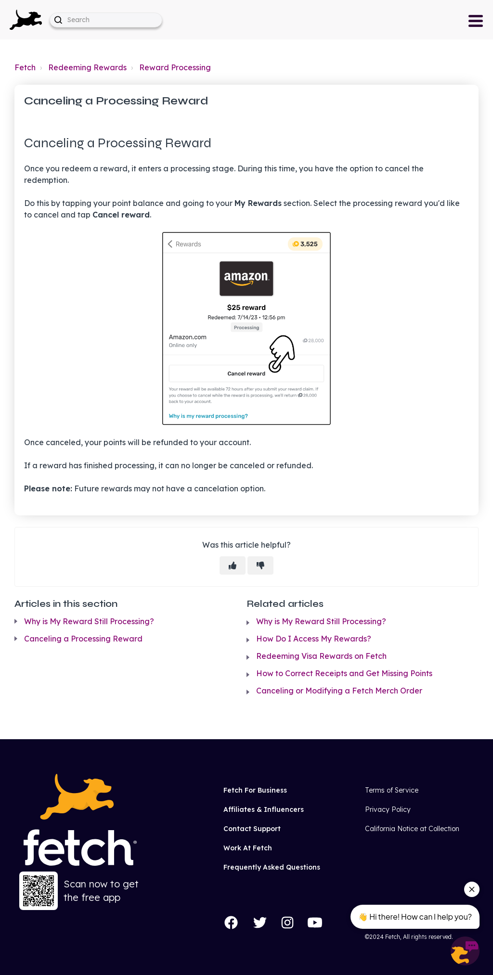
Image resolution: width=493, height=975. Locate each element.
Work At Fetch (247, 848)
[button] (26, 20)
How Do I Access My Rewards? (313, 638)
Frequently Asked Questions (271, 867)
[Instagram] (287, 922)
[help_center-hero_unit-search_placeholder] (106, 20)
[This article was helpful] (233, 565)
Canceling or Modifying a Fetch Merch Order (339, 690)
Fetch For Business (255, 790)
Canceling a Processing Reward (83, 638)
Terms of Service (391, 790)
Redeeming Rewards (87, 67)
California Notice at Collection (412, 828)
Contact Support (252, 828)
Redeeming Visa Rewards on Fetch (321, 656)
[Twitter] (260, 922)
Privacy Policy (388, 809)
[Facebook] (231, 922)
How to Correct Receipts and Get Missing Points (344, 673)
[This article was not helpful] (260, 565)
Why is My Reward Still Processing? (89, 621)
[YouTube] (314, 922)
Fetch (25, 67)
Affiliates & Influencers (263, 809)
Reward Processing (175, 67)
